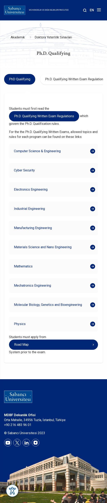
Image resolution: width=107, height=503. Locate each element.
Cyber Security (24, 170)
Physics (20, 324)
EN (92, 10)
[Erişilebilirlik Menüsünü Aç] (12, 491)
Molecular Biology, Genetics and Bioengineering (48, 305)
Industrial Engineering (29, 209)
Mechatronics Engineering (32, 285)
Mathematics (23, 266)
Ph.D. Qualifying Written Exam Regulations (44, 116)
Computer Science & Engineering (37, 151)
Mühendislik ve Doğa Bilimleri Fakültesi (48, 10)
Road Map (21, 345)
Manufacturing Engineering (33, 228)
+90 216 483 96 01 (17, 425)
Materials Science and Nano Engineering (43, 247)
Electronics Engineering (31, 189)
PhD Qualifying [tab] (19, 79)
